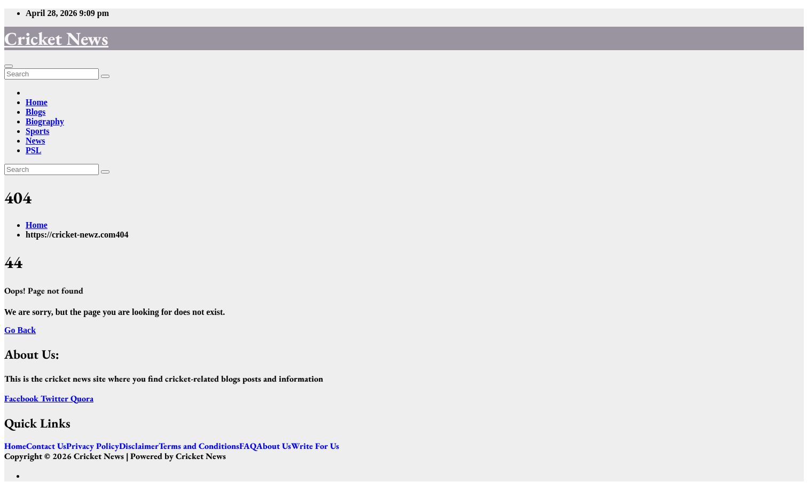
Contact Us (46, 446)
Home (37, 102)
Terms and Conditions (199, 446)
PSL (33, 150)
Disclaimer (139, 446)
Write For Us (315, 446)
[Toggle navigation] (8, 66)
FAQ (247, 446)
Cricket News (56, 38)
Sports (37, 131)
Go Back (20, 330)
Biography (45, 121)
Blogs (35, 111)
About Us (273, 446)
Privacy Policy (92, 446)
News (35, 140)
